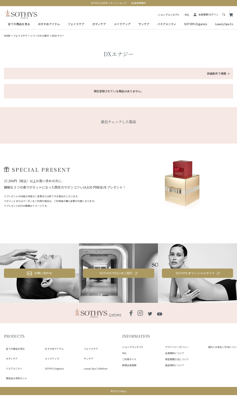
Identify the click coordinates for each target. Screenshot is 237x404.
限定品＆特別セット (14, 381)
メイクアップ (122, 24)
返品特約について (174, 385)
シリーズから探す (39, 35)
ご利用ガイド (129, 379)
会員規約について (174, 373)
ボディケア (99, 24)
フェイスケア (76, 24)
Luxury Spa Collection (94, 376)
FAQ (187, 14)
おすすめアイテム (49, 24)
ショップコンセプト (168, 14)
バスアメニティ (166, 24)
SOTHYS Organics (195, 24)
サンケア (143, 24)
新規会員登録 (129, 385)
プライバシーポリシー (177, 367)
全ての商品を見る (19, 24)
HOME (7, 35)
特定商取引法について (177, 379)
